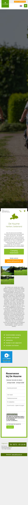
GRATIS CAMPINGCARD (20, 1)
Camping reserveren (14, 252)
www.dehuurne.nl (14, 261)
